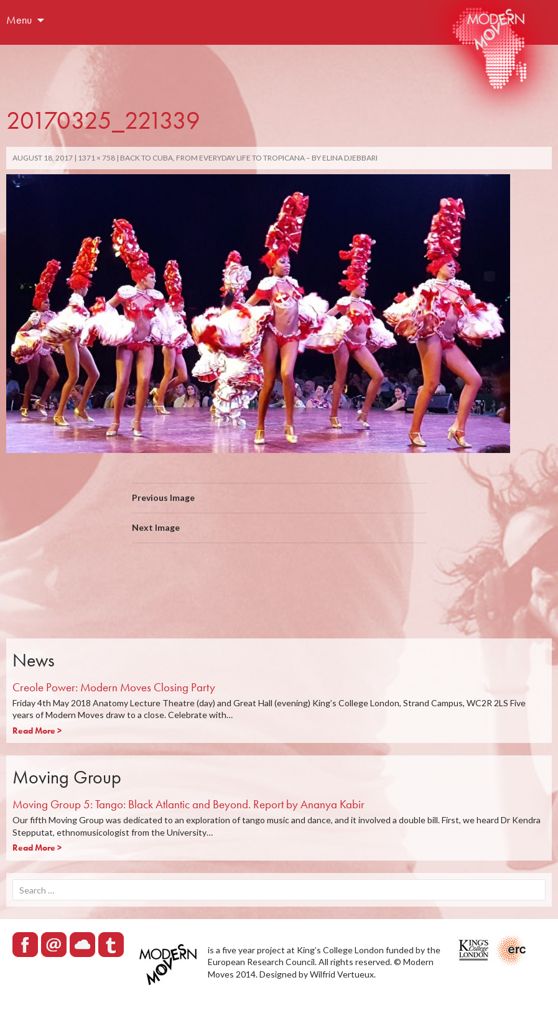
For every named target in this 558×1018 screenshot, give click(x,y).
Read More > (37, 730)
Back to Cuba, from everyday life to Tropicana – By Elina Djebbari (249, 157)
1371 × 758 (96, 157)
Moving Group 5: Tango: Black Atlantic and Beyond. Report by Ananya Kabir (188, 804)
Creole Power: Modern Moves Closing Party (113, 687)
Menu (19, 19)
